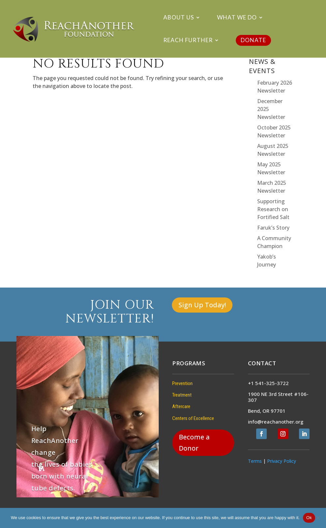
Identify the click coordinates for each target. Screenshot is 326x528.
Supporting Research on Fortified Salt (273, 209)
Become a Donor (194, 442)
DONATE (253, 40)
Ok (309, 517)
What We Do (237, 18)
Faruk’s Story (273, 227)
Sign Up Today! (202, 304)
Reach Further (188, 40)
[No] (317, 517)
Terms (255, 461)
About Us (178, 18)
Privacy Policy (281, 461)
